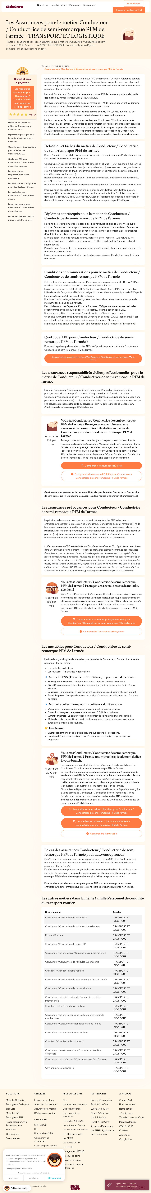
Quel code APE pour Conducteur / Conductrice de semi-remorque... (21, 162)
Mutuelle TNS (12, 1113)
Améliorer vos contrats (46, 1104)
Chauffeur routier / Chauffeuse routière (65, 1005)
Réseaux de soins (71, 1155)
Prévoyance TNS (14, 1117)
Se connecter (133, 3)
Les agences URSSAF (73, 1151)
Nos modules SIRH (43, 1133)
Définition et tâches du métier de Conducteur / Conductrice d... (19, 126)
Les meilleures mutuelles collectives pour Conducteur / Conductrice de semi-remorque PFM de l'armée (101, 811)
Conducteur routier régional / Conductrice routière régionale (76, 1059)
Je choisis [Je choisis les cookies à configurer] (33, 1178)
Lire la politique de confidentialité (19, 1168)
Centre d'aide (126, 1100)
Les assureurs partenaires (75, 1129)
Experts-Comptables (101, 1100)
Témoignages (126, 1113)
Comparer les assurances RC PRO (101, 465)
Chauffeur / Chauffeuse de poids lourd (64, 1041)
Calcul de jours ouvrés (45, 1145)
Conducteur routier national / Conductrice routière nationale (75, 952)
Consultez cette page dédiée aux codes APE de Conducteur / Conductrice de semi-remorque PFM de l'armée (93, 358)
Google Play (125, 1139)
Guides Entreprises (72, 1108)
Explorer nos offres (44, 1100)
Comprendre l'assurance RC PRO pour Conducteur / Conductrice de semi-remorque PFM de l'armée (101, 476)
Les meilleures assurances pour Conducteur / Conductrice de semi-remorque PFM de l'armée (22, 97)
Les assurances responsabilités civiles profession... (18, 174)
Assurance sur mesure (45, 1108)
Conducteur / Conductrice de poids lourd (66, 917)
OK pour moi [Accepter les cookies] (54, 1178)
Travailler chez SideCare (131, 1117)
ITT (36, 1129)
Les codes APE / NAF (73, 1120)
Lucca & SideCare (100, 1108)
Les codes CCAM (71, 1142)
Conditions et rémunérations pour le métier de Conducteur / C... (22, 150)
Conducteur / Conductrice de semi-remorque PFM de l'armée (76, 979)
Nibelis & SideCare (100, 1113)
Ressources (89, 4)
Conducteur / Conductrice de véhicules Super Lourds (72, 961)
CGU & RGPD (126, 1126)
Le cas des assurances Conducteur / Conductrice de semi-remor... (21, 207)
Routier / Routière (54, 935)
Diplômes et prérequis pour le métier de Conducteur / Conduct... (21, 138)
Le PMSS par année (72, 1133)
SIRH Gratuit (40, 1124)
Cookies (123, 1130)
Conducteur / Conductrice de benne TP (65, 944)
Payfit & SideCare (100, 1104)
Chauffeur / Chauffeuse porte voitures (64, 970)
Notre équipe (126, 1108)
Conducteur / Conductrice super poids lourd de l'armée (73, 1023)
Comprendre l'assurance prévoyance (102, 631)
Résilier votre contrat (44, 1113)
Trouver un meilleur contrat (129, 10)
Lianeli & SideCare (100, 1121)
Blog (65, 1100)
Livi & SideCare (98, 1117)
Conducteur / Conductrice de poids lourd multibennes (72, 926)
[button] (17, 1188)
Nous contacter (127, 1104)
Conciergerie (12, 1133)
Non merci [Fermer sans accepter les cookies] (13, 1178)
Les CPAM (68, 1138)
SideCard (10, 1108)
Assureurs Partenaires (102, 1126)
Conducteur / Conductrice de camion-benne (68, 988)
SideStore (11, 1129)
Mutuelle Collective (15, 1100)
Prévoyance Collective (17, 1104)
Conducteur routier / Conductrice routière (66, 1032)
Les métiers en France (74, 1125)
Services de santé (72, 1160)
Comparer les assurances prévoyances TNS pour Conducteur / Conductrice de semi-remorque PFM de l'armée (101, 621)
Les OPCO (68, 1147)
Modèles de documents (75, 1104)
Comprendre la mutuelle (101, 833)
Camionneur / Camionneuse (59, 1067)
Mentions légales (127, 1121)
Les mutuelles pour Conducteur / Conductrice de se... (21, 195)
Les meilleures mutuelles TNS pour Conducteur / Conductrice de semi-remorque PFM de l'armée (101, 823)
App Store (124, 1134)
